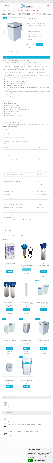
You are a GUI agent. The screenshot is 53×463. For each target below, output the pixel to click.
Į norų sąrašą (17, 54)
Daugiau (9, 272)
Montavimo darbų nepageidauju (35, 36)
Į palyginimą (10, 54)
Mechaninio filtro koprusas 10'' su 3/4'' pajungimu (43, 265)
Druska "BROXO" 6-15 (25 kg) (9, 265)
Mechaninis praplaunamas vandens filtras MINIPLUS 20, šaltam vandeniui (26, 266)
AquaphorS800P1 (20, 236)
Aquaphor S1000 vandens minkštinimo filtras (10, 342)
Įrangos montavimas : (32, 28)
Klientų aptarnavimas (7, 447)
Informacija (4, 444)
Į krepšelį (43, 272)
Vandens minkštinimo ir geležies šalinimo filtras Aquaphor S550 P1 (26, 381)
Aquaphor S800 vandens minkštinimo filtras (43, 342)
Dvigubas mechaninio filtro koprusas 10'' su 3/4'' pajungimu (9, 305)
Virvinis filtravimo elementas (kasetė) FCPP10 (26, 304)
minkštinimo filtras (6, 236)
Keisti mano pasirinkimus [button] (39, 460)
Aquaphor (42, 52)
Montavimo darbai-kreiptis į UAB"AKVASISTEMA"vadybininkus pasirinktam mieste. (35, 33)
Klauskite (43, 47)
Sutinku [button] (30, 460)
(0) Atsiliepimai (7, 231)
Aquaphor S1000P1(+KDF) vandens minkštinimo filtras (43, 304)
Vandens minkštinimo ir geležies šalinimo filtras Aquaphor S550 (26, 343)
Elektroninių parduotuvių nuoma (23, 455)
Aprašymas (6, 58)
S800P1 (13, 236)
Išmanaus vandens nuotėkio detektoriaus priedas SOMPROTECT (9, 381)
